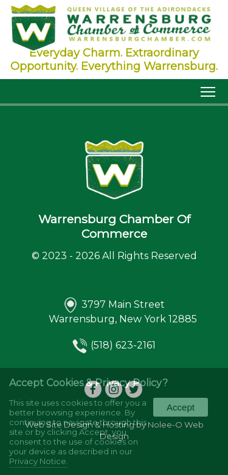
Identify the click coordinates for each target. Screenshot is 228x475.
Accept (181, 407)
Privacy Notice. (38, 461)
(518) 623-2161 (123, 346)
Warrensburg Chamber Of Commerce (114, 226)
